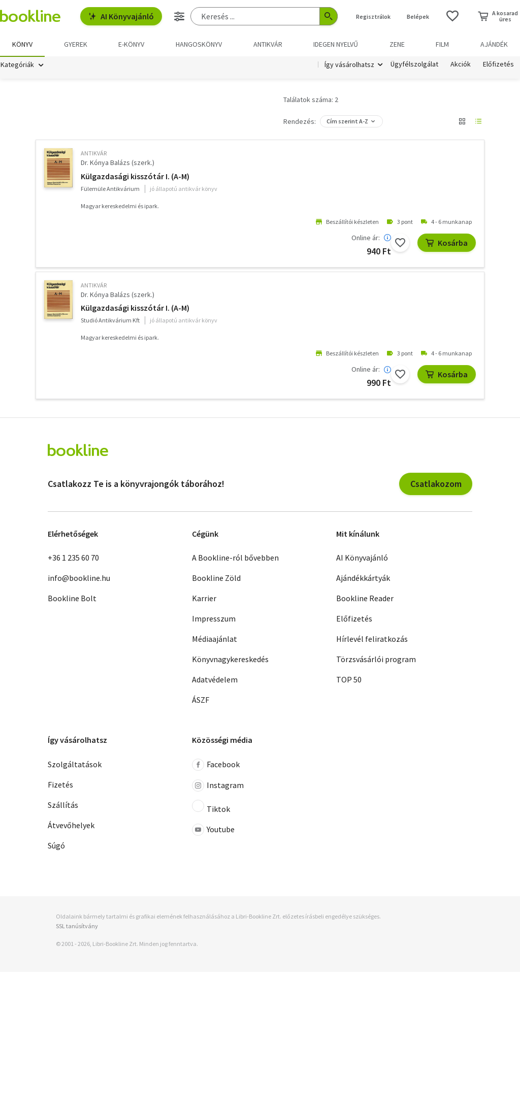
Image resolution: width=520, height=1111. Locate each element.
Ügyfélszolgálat (414, 65)
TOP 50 (349, 681)
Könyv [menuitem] (22, 44)
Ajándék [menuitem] (494, 44)
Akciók (460, 65)
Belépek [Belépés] (418, 16)
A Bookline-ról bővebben (235, 559)
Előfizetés (498, 65)
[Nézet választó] (462, 123)
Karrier (204, 600)
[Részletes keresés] (179, 16)
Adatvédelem (215, 681)
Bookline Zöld (216, 579)
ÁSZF (200, 701)
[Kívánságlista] (452, 16)
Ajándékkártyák (363, 579)
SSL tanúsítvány (77, 927)
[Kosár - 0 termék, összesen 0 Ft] (498, 16)
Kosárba (447, 244)
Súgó (56, 847)
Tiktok (211, 808)
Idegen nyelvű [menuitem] (335, 44)
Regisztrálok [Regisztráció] (373, 16)
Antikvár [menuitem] (267, 44)
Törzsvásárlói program (376, 661)
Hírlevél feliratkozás (372, 640)
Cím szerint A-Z (347, 122)
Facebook (216, 766)
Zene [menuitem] (397, 44)
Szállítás (63, 806)
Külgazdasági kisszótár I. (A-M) (135, 178)
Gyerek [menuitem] (75, 44)
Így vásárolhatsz (349, 65)
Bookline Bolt (72, 600)
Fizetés (60, 786)
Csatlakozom (436, 485)
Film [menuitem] (442, 44)
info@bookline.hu (79, 579)
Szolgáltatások (75, 766)
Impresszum (214, 620)
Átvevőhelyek (71, 827)
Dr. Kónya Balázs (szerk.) (117, 164)
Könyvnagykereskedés (230, 661)
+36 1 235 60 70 (73, 559)
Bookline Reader (365, 600)
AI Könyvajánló (121, 16)
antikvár (94, 154)
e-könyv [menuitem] (131, 44)
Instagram (218, 787)
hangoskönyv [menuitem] (199, 44)
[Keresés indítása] (328, 16)
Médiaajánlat (214, 640)
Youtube (213, 831)
